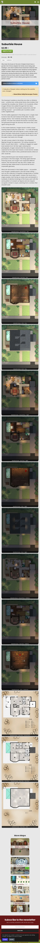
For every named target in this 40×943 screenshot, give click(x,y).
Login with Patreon (32, 54)
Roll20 (25, 54)
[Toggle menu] (38, 2)
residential (9, 60)
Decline (11, 939)
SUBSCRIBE (20, 930)
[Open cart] (35, 2)
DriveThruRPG (19, 54)
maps (3, 60)
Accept (5, 939)
